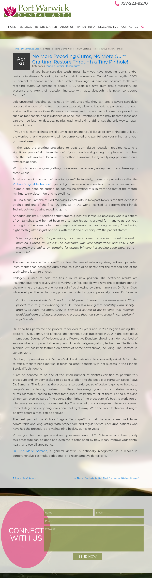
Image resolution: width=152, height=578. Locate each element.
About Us (66, 26)
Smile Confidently (24, 402)
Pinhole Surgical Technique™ (59, 65)
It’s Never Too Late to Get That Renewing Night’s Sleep (108, 402)
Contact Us (128, 26)
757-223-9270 (135, 3)
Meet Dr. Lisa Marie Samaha (24, 542)
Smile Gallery (16, 549)
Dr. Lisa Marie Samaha (27, 375)
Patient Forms (16, 556)
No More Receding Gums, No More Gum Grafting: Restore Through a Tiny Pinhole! (83, 58)
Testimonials (15, 552)
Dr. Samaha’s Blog (29, 48)
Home (14, 26)
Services (27, 26)
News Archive (107, 26)
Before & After (46, 26)
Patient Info (85, 26)
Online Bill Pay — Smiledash (24, 559)
